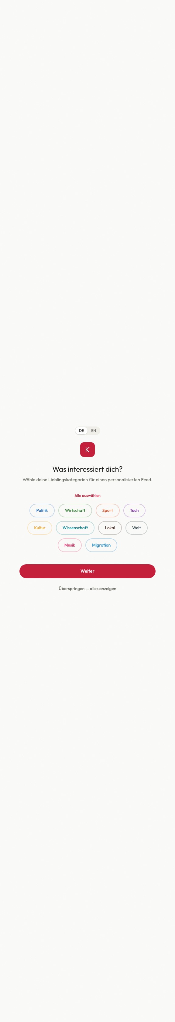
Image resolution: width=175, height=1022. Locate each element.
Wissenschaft (75, 527)
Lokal (110, 527)
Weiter (87, 571)
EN (93, 430)
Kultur (40, 527)
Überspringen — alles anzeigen (87, 588)
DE (81, 430)
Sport (107, 510)
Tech (134, 510)
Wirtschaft (75, 510)
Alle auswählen (87, 495)
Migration (101, 545)
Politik (42, 510)
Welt (136, 527)
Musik (69, 545)
